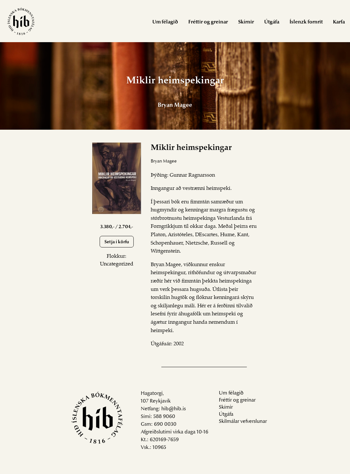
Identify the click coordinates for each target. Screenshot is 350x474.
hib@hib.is (173, 409)
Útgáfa (271, 22)
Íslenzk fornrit (306, 22)
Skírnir (246, 22)
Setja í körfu (116, 242)
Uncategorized (116, 264)
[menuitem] (165, 21)
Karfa (339, 22)
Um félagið (165, 22)
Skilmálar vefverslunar (243, 421)
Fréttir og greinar (208, 22)
